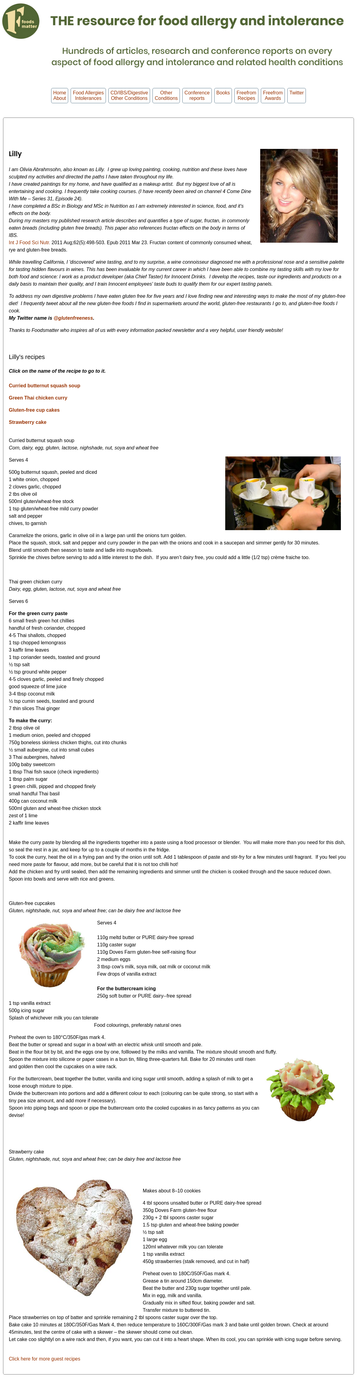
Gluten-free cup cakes (34, 410)
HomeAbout (59, 95)
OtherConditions (166, 95)
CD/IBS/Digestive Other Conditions (129, 95)
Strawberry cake (28, 422)
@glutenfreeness (73, 318)
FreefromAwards (273, 95)
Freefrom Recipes (246, 95)
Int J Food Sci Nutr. (29, 242)
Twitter (296, 95)
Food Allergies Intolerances (88, 95)
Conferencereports (197, 95)
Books (223, 95)
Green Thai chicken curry (38, 397)
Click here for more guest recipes (44, 1358)
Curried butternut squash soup (44, 385)
